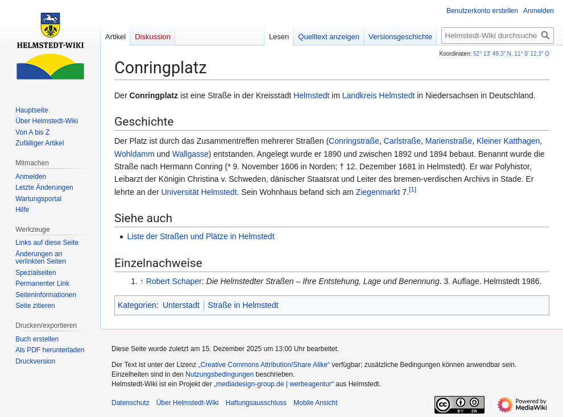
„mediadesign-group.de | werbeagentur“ (274, 384)
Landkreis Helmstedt (378, 95)
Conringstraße (354, 140)
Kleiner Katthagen (508, 140)
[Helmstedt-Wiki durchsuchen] (497, 35)
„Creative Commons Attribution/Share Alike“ (264, 365)
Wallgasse (190, 154)
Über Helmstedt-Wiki (187, 403)
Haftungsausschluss (256, 403)
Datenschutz (130, 403)
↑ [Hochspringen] (142, 281)
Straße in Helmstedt (243, 305)
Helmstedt (311, 95)
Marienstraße (448, 140)
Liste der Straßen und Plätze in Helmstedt (200, 236)
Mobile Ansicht (315, 403)
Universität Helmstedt (199, 192)
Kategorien (137, 305)
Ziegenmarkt (378, 192)
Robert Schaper (174, 281)
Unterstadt (181, 305)
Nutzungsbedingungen (219, 374)
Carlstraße (402, 140)
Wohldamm (134, 154)
